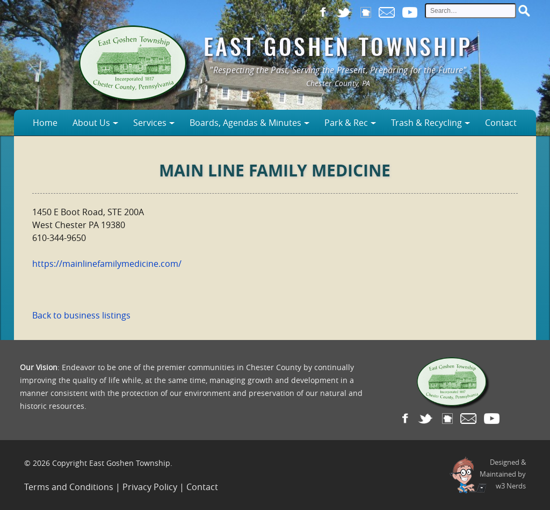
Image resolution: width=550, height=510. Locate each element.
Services (150, 123)
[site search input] (470, 10)
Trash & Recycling (426, 123)
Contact (501, 123)
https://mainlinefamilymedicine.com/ (107, 264)
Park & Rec (346, 123)
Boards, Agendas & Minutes (245, 123)
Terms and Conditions (68, 487)
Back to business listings (81, 315)
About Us (91, 123)
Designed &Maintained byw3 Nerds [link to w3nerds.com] (503, 474)
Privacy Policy (149, 487)
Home (45, 123)
